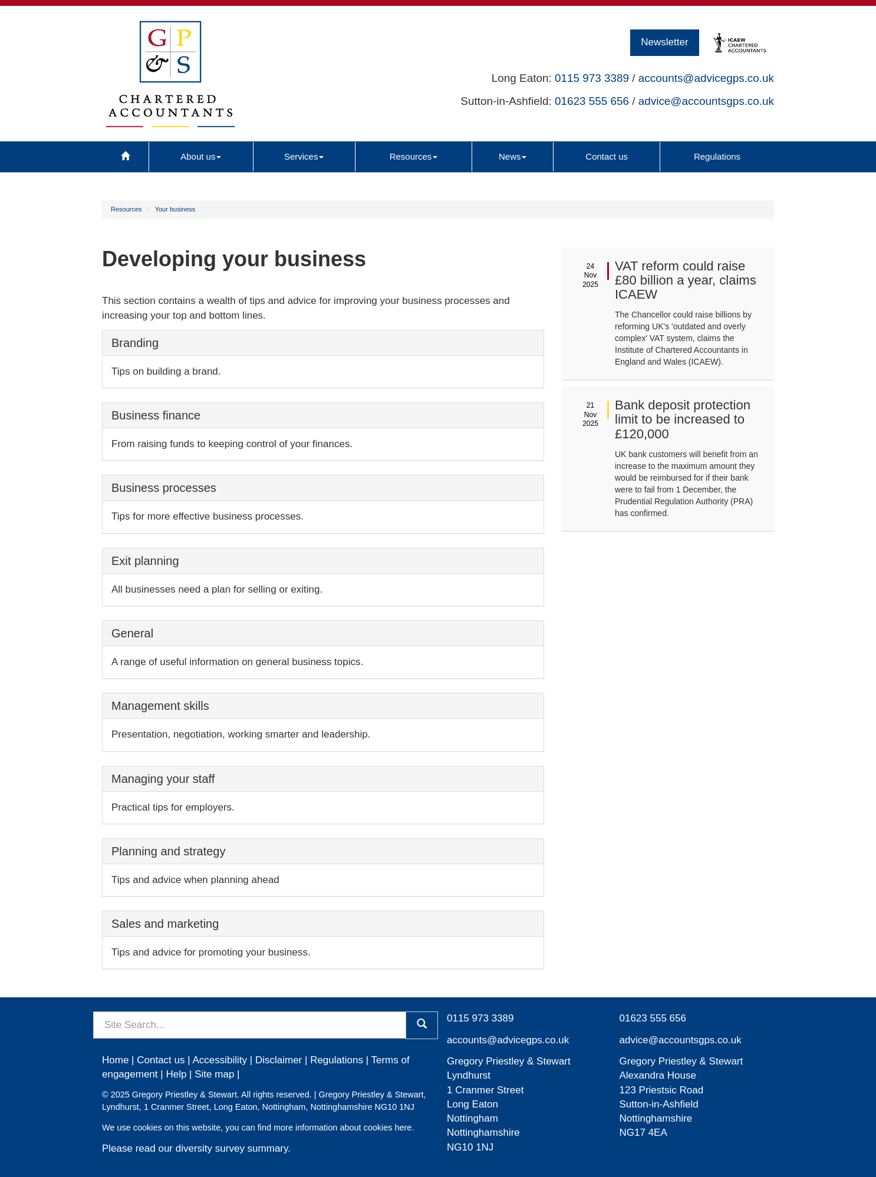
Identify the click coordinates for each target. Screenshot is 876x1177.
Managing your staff (163, 778)
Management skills (160, 705)
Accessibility (219, 1060)
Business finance (155, 415)
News (513, 156)
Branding (135, 342)
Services (304, 156)
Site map (214, 1074)
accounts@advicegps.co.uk (706, 78)
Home (115, 1060)
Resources (414, 156)
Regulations (717, 156)
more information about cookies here (342, 1127)
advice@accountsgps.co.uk (706, 101)
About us (200, 156)
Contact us (606, 156)
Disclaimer (278, 1060)
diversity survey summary (232, 1148)
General (132, 633)
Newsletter (664, 42)
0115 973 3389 (592, 78)
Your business (175, 209)
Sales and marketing (165, 923)
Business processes (163, 487)
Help (176, 1074)
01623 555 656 (592, 101)
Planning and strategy (168, 851)
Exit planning (145, 560)
